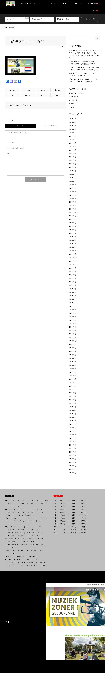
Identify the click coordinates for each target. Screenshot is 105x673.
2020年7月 (72, 358)
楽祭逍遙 (72, 103)
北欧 (7, 500)
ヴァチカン (14, 518)
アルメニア (39, 538)
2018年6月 (72, 445)
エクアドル (41, 562)
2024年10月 (73, 181)
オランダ (39, 509)
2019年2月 (72, 417)
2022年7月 (72, 275)
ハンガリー (19, 527)
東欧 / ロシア (9, 527)
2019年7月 (72, 400)
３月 (55, 506)
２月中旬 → (73, 503)
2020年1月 (72, 379)
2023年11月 (73, 219)
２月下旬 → (84, 503)
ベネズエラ (32, 562)
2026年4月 (72, 119)
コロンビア (11, 565)
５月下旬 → (84, 512)
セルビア (30, 530)
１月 (55, 500)
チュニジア (44, 544)
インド (15, 550)
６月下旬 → (84, 515)
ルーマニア (11, 530)
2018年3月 (72, 455)
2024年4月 (72, 202)
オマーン (24, 544)
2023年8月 (72, 230)
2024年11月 (73, 178)
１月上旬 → (63, 500)
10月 (55, 527)
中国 (28, 550)
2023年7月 (72, 233)
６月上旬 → (63, 515)
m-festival (16, 105)
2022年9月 (72, 268)
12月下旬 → (84, 533)
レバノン (42, 541)
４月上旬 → (63, 509)
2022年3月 (72, 289)
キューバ (23, 562)
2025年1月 (72, 171)
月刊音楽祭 (85, 622)
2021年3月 (72, 330)
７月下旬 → (84, 518)
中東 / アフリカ (10, 538)
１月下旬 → (84, 500)
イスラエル (32, 541)
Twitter (6, 622)
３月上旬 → (63, 506)
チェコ (28, 527)
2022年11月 (73, 261)
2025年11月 (73, 136)
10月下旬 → (84, 527)
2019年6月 (72, 403)
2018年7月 (72, 441)
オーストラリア (19, 556)
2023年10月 (73, 223)
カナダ (18, 559)
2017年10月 (73, 473)
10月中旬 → (74, 527)
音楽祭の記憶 (73, 100)
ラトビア (10, 506)
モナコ (10, 515)
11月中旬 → (74, 530)
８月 (55, 521)
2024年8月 (72, 188)
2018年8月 (72, 438)
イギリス (14, 500)
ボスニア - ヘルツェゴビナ (15, 533)
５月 (55, 512)
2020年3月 (72, 372)
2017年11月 (73, 469)
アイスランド (45, 500)
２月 (55, 503)
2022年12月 (73, 257)
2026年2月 (72, 126)
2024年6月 (72, 195)
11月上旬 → (63, 530)
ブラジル (20, 565)
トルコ (24, 541)
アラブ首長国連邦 (13, 544)
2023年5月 (72, 240)
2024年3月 (72, 205)
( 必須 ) (10, 142)
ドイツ (22, 512)
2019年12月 (73, 382)
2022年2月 (72, 292)
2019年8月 (72, 396)
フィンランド (22, 503)
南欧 (7, 518)
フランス (21, 509)
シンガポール (12, 553)
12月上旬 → (63, 533)
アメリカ (26, 559)
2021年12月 (73, 299)
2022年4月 (72, 285)
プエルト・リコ (12, 562)
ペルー (35, 565)
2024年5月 (72, 198)
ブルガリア (21, 530)
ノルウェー (11, 503)
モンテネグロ (30, 533)
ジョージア (20, 538)
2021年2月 (72, 334)
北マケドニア (12, 521)
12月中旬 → (74, 533)
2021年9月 (72, 309)
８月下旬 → (84, 521)
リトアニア (20, 506)
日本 (21, 550)
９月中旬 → (73, 524)
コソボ (39, 530)
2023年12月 (73, 216)
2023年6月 (72, 237)
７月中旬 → (73, 518)
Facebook (8, 622)
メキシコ (35, 559)
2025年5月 (72, 157)
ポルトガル (27, 515)
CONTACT (64, 3)
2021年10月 (73, 306)
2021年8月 (72, 313)
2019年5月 (72, 407)
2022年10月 (73, 264)
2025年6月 (72, 153)
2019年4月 (72, 410)
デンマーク (35, 500)
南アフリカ (11, 547)
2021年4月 (72, 327)
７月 (55, 518)
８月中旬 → (73, 521)
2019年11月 (73, 386)
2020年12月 (73, 341)
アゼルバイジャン (13, 541)
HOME (53, 3)
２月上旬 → (63, 503)
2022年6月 (72, 278)
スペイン (18, 515)
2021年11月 (73, 303)
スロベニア (33, 518)
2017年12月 (73, 466)
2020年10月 (73, 348)
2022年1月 (72, 296)
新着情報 (12, 27)
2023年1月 (72, 254)
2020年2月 (72, 375)
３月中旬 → (73, 506)
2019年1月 (72, 421)
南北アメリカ (9, 559)
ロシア (39, 536)
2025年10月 (73, 139)
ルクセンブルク (12, 512)
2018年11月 (73, 427)
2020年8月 (72, 355)
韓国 (41, 550)
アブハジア (30, 538)
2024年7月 (72, 191)
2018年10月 (73, 431)
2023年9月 (72, 226)
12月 (55, 533)
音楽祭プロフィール (75, 97)
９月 (55, 524)
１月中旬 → (73, 500)
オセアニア (9, 556)
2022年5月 (72, 282)
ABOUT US (79, 3)
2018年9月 (72, 434)
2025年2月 (72, 167)
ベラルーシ (30, 536)
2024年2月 (72, 209)
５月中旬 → (73, 512)
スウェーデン (33, 503)
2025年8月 (72, 146)
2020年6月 (72, 362)
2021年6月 (72, 320)
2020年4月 (72, 369)
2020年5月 (72, 365)
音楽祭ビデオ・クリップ (77, 93)
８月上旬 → (63, 521)
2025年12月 (73, 133)
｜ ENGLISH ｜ (94, 3)
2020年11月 (73, 344)
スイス (41, 512)
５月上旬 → (63, 512)
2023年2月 (72, 251)
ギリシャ (21, 521)
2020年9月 (72, 351)
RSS (11, 622)
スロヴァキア (38, 527)
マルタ (10, 524)
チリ (28, 565)
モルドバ (20, 536)
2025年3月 (72, 164)
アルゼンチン (44, 565)
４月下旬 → (84, 509)
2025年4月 (72, 160)
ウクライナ (11, 536)
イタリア (24, 518)
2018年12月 (73, 424)
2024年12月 (73, 174)
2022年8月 (72, 271)
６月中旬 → (73, 515)
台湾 (34, 550)
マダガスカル (33, 544)
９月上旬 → (63, 524)
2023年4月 (72, 244)
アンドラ (13, 509)
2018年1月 (72, 462)
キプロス (41, 521)
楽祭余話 (72, 107)
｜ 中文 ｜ (95, 10)
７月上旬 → (63, 518)
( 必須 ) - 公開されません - (16, 148)
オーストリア (32, 512)
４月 (55, 509)
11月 (55, 530)
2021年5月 (72, 323)
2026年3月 (72, 122)
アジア (7, 550)
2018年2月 (72, 459)
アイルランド (24, 500)
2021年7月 (72, 316)
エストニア (44, 503)
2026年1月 (72, 129)
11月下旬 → (84, 530)
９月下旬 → (84, 524)
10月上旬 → (63, 527)
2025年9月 (72, 143)
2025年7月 (72, 150)
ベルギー (30, 509)
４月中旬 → (73, 509)
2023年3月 (72, 247)
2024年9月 (72, 184)
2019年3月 (72, 414)
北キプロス (31, 521)
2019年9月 (72, 393)
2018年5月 (72, 448)
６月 (55, 515)
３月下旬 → (84, 506)
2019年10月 (73, 389)
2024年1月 (72, 212)
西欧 (7, 509)
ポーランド (41, 533)
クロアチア (44, 518)
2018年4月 (72, 452)
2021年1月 (72, 337)
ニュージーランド (33, 556)
